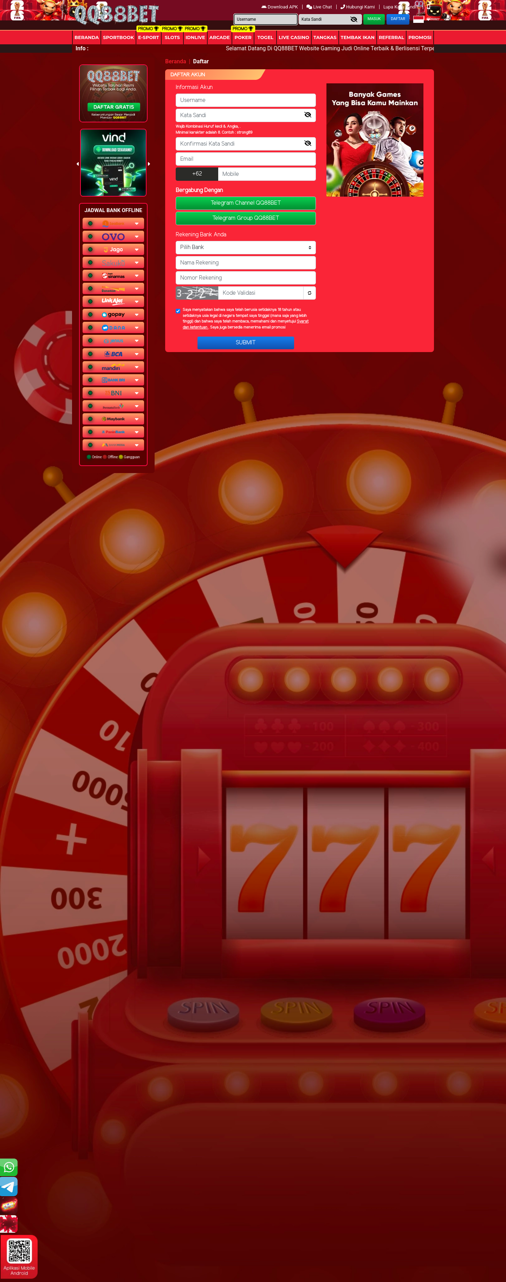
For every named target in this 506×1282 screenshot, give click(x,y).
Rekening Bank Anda (201, 234)
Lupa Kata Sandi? (401, 6)
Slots (172, 37)
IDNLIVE (195, 37)
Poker (243, 37)
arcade (219, 37)
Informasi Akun (194, 87)
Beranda (86, 37)
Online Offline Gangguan (113, 457)
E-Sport (148, 37)
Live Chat (319, 6)
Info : (82, 48)
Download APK (280, 6)
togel (265, 37)
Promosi (420, 37)
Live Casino (294, 37)
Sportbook (118, 37)
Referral (391, 37)
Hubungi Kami (358, 6)
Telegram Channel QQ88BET (245, 203)
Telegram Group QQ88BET (245, 218)
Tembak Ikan (358, 37)
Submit (246, 342)
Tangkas (325, 37)
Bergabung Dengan (199, 190)
